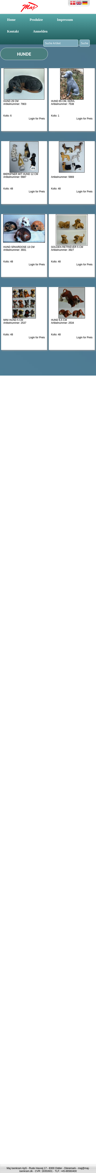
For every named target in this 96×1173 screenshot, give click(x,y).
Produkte (36, 19)
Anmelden (40, 31)
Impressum (65, 19)
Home (11, 19)
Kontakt (13, 31)
